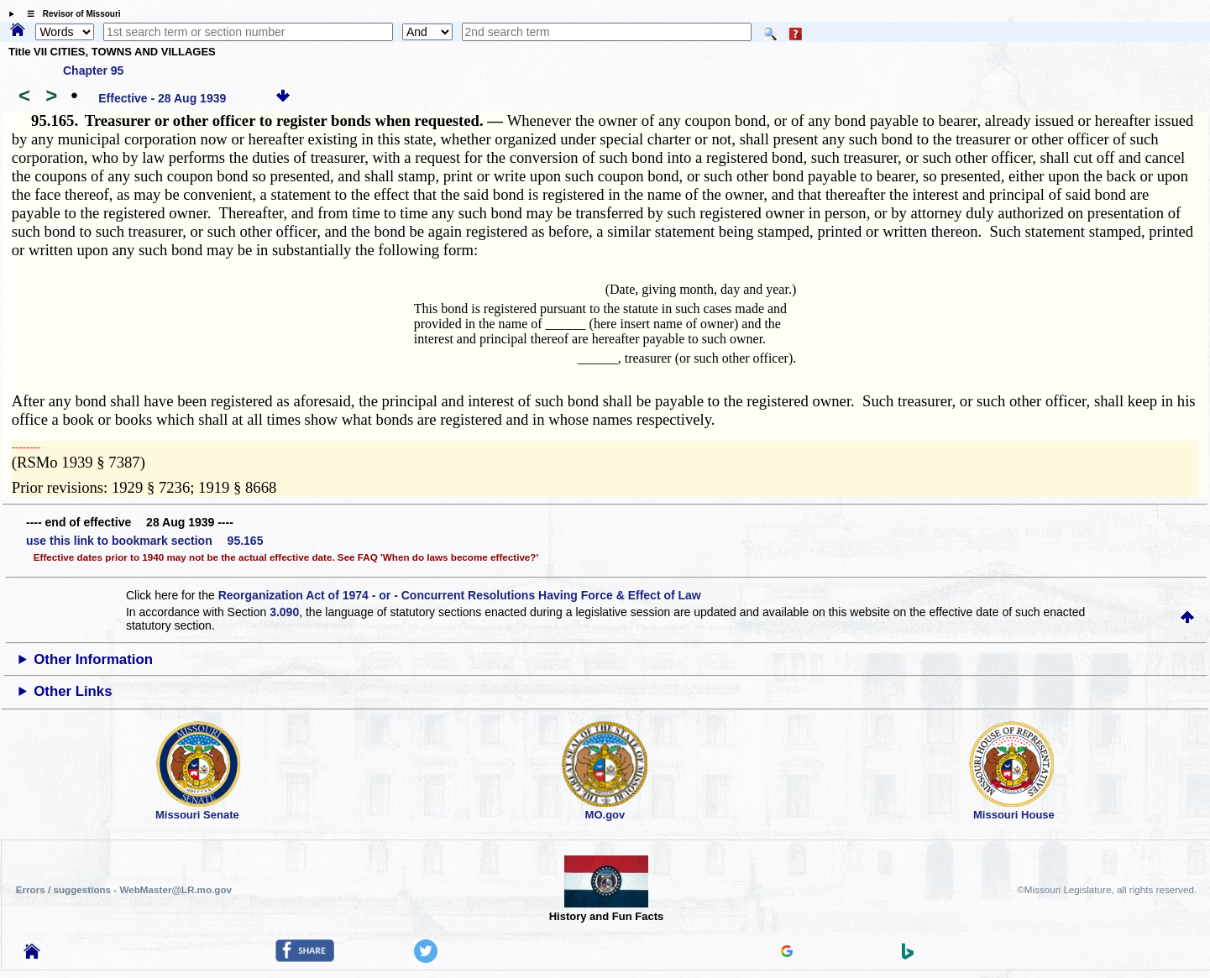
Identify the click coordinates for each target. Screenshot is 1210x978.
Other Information (93, 659)
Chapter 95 (93, 70)
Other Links (73, 691)
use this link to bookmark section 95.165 (144, 540)
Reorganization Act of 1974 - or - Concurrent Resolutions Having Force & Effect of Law (459, 595)
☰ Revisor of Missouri (69, 13)
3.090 (284, 612)
